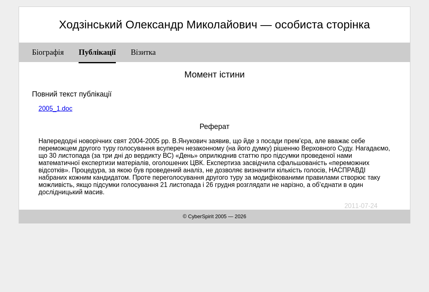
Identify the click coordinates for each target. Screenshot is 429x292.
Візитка (143, 52)
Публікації (97, 52)
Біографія (48, 52)
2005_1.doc (55, 108)
